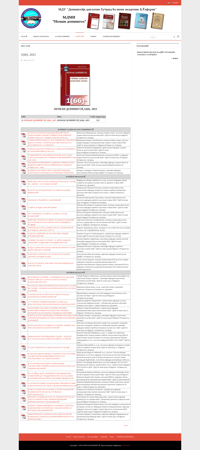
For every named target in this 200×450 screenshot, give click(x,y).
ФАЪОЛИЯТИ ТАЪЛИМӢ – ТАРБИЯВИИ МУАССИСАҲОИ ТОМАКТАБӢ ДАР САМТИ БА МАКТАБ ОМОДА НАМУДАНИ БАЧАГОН (51, 279)
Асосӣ (68, 437)
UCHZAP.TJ (125, 445)
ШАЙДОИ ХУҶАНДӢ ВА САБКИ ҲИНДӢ (44, 200)
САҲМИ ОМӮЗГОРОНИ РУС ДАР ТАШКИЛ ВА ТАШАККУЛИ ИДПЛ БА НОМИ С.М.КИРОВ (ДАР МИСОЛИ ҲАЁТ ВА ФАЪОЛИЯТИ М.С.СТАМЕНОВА (52, 142)
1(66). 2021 (28, 54)
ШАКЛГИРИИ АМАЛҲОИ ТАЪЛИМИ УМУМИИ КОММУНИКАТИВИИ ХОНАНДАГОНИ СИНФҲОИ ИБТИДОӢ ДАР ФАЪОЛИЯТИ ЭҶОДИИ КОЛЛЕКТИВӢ (50, 310)
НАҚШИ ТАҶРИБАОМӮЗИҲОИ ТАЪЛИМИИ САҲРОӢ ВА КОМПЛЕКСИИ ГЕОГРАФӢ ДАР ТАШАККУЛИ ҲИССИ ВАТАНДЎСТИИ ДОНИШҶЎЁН (50, 408)
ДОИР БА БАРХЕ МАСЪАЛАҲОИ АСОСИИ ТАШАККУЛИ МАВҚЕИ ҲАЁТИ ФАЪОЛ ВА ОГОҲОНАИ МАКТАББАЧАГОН (50, 391)
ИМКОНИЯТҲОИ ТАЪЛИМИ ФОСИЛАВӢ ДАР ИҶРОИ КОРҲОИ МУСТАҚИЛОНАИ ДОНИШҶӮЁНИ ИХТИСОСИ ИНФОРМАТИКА (51, 416)
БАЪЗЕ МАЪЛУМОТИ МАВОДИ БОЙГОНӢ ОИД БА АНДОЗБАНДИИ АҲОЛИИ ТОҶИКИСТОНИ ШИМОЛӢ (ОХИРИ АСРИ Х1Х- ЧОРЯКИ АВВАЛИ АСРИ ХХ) (49, 135)
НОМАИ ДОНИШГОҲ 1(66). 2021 (40, 120)
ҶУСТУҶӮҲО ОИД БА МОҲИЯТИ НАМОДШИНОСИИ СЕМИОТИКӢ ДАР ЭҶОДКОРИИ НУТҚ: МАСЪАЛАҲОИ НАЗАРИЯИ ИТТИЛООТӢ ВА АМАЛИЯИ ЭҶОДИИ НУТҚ (51, 375)
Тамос (111, 437)
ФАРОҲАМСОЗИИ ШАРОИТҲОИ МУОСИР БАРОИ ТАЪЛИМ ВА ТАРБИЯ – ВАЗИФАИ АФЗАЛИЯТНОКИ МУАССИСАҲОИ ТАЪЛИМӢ (52, 288)
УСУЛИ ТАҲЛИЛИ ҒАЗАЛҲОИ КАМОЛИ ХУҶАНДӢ (48, 347)
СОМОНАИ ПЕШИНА (125, 437)
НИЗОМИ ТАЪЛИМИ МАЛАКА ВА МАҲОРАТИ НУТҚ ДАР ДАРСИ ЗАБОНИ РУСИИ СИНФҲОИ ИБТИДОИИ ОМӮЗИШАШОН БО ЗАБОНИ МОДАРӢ (51, 399)
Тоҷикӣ (173, 3)
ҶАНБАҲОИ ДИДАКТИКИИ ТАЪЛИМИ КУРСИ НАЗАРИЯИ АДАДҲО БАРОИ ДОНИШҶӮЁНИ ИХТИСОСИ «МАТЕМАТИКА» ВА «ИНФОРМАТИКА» (51, 356)
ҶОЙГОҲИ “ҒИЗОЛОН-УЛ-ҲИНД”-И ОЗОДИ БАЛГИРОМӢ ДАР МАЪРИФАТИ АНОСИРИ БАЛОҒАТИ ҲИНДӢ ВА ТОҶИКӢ (51, 222)
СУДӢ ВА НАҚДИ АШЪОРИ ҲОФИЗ (42, 207)
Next (126, 425)
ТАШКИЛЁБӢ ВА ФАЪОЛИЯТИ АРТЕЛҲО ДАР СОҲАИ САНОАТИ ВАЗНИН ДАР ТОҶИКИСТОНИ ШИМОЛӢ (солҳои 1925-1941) (52, 157)
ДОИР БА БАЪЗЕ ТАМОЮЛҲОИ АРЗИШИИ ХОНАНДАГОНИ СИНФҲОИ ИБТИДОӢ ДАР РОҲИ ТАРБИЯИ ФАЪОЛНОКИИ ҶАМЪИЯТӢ (52, 317)
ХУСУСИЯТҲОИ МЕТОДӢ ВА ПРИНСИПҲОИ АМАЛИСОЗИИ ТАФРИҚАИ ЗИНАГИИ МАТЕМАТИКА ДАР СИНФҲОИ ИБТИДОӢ (52, 366)
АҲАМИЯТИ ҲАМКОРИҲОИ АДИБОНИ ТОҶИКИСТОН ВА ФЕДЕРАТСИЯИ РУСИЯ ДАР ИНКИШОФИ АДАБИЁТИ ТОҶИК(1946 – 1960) (51, 164)
